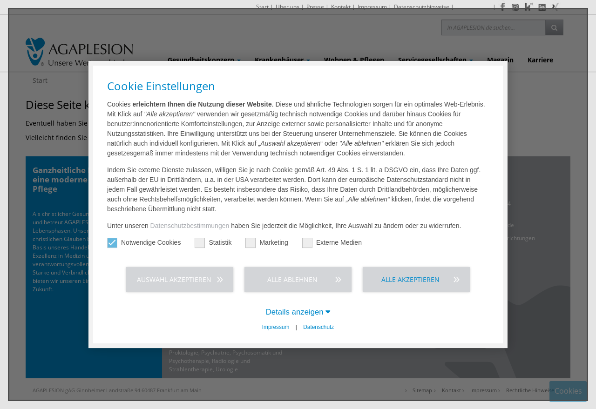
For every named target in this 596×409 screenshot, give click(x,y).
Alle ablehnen (292, 279)
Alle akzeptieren (410, 279)
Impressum (276, 327)
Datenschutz (318, 327)
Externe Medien (332, 243)
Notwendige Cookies (144, 243)
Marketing (266, 243)
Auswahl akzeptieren (174, 279)
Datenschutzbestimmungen (190, 225)
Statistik (213, 243)
